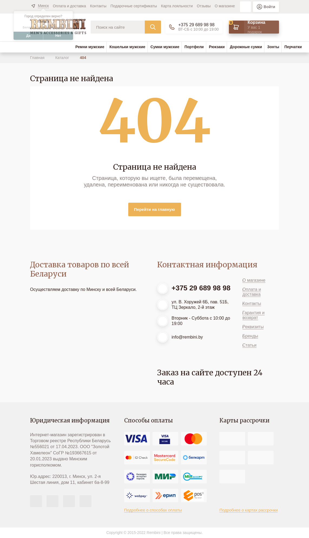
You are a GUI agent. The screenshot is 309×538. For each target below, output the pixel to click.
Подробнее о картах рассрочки (248, 510)
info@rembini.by (187, 337)
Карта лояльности (177, 6)
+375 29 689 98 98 (196, 24)
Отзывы (204, 6)
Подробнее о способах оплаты (153, 510)
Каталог (62, 57)
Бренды (250, 336)
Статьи (249, 345)
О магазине (225, 6)
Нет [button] (58, 36)
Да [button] (28, 36)
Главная (37, 57)
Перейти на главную (154, 209)
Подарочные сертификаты (133, 6)
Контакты (98, 6)
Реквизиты (253, 326)
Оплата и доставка (69, 6)
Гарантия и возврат (253, 315)
